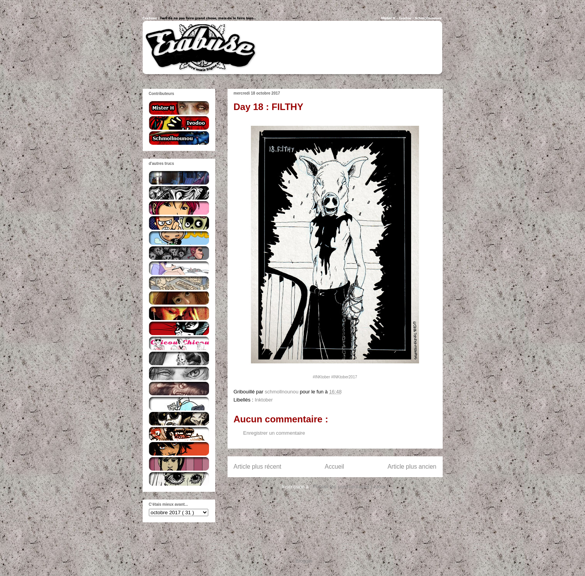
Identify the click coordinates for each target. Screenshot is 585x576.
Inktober (264, 400)
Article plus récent (258, 466)
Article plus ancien (412, 466)
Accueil (334, 466)
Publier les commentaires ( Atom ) (350, 487)
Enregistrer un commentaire (274, 433)
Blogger (303, 561)
